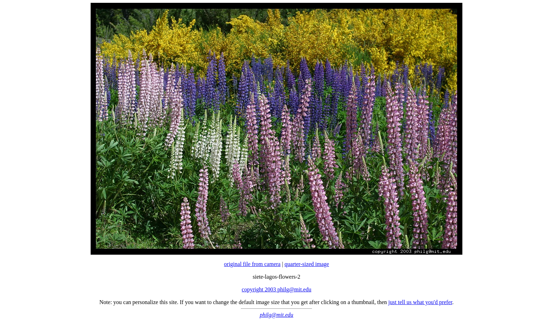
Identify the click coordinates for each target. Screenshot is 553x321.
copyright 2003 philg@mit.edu (276, 289)
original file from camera (252, 264)
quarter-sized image (307, 264)
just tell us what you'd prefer (420, 302)
